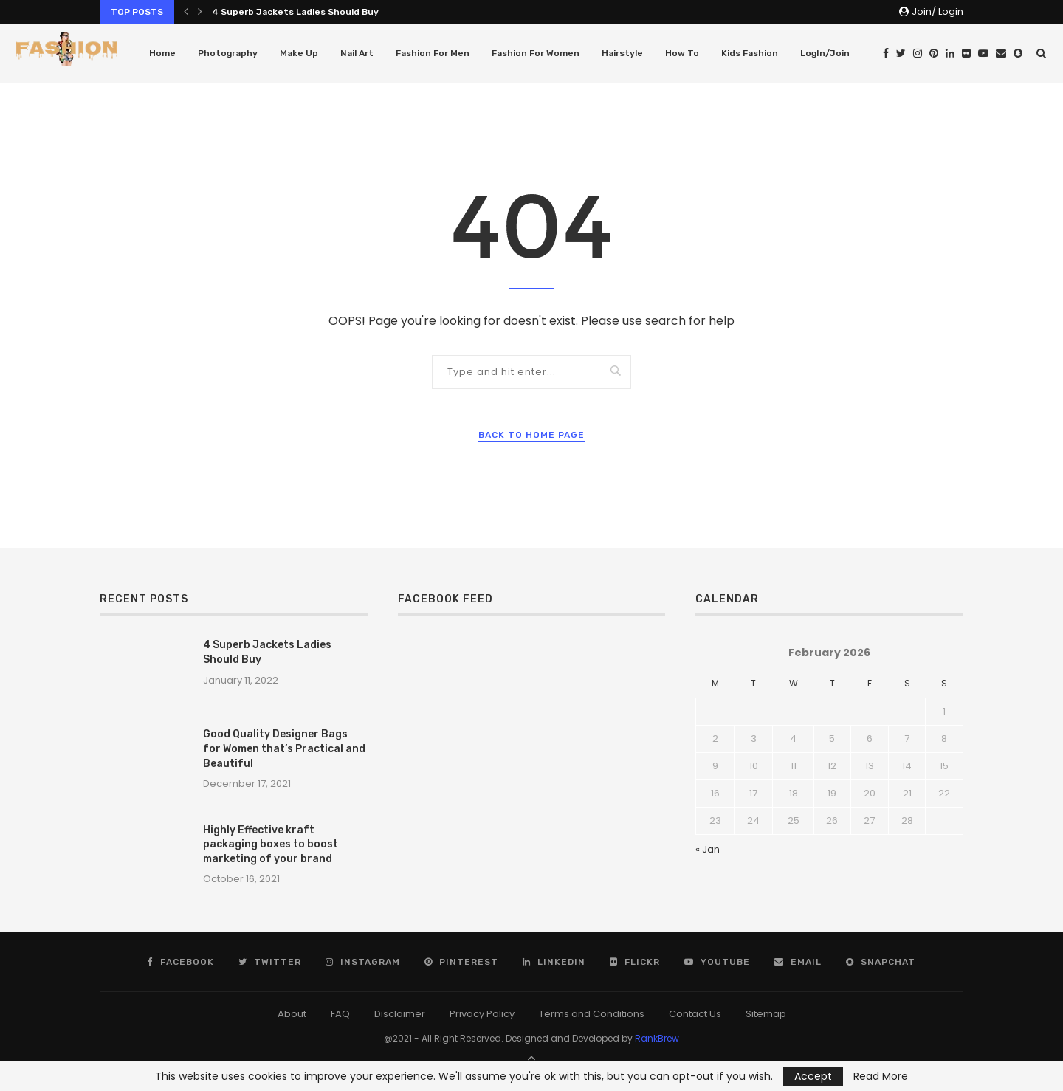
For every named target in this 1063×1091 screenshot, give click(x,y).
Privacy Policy (482, 1014)
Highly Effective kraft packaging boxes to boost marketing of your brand (270, 844)
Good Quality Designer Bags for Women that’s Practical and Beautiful (284, 748)
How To (682, 53)
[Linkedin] (950, 53)
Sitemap (766, 1014)
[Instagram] (917, 53)
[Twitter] (901, 53)
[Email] (1001, 53)
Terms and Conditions (591, 1014)
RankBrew (657, 1038)
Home (162, 53)
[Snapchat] (1018, 53)
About (292, 1014)
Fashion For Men (432, 53)
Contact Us (695, 1014)
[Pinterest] (933, 53)
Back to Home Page (531, 435)
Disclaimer (399, 1014)
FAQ (340, 1014)
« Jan (707, 849)
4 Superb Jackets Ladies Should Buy (295, 12)
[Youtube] (983, 53)
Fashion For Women (535, 53)
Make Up (299, 53)
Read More (880, 1076)
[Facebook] (886, 53)
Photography (228, 53)
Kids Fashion (749, 53)
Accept (813, 1076)
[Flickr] (966, 53)
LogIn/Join (825, 53)
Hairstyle (622, 53)
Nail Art (357, 53)
